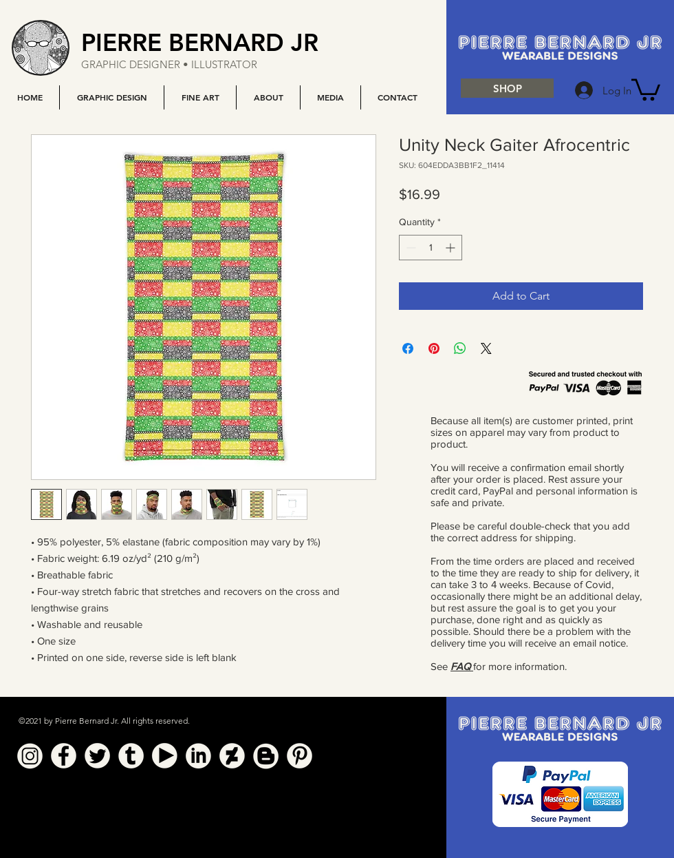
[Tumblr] (131, 755)
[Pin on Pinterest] (434, 348)
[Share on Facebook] (408, 348)
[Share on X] (486, 348)
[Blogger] (265, 755)
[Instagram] (30, 755)
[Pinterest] (299, 755)
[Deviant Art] (232, 755)
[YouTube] (164, 755)
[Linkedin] (198, 755)
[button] (111, 97)
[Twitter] (97, 755)
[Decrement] (409, 248)
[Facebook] (63, 755)
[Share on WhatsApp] (460, 348)
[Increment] (451, 248)
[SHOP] (507, 88)
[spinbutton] (430, 248)
